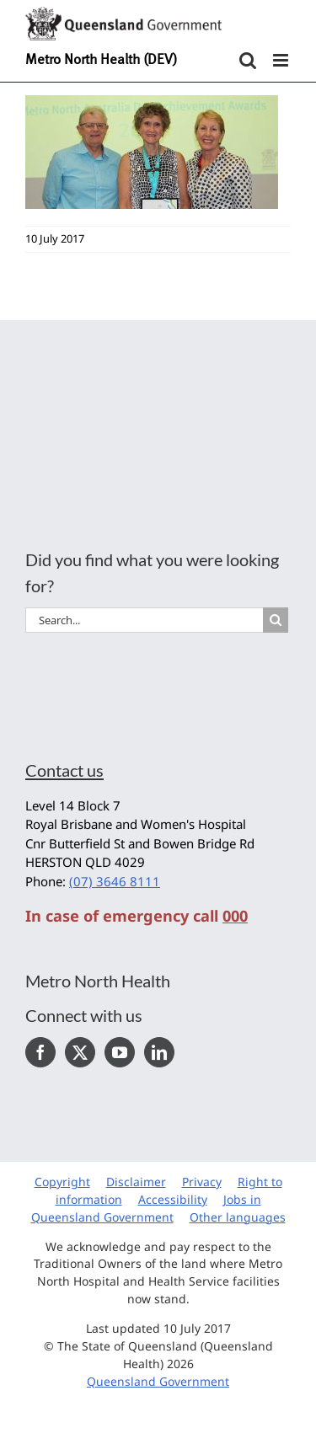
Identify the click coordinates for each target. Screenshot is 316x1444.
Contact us (64, 770)
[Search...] (144, 620)
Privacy (202, 1182)
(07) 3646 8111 (114, 881)
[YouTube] (119, 1052)
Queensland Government (158, 1381)
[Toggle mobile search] (247, 60)
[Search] (275, 620)
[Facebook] (40, 1052)
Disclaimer (136, 1182)
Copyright (62, 1182)
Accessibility (172, 1199)
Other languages (238, 1217)
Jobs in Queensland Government (146, 1208)
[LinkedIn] (159, 1052)
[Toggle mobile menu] (282, 60)
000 (235, 916)
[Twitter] (80, 1052)
